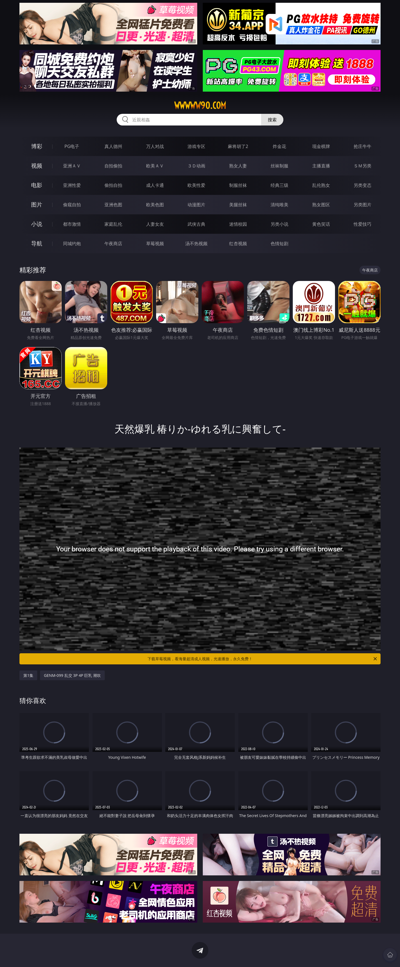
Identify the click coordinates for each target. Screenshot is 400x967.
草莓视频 (155, 243)
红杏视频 (238, 243)
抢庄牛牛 (362, 146)
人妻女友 (155, 224)
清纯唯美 (279, 205)
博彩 (36, 146)
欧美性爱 (196, 185)
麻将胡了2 (238, 146)
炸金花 (279, 146)
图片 (36, 204)
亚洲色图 (113, 205)
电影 (36, 185)
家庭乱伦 (113, 224)
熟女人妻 (238, 166)
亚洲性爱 (72, 185)
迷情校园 (238, 224)
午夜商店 (113, 243)
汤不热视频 (196, 243)
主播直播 (321, 166)
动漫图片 (196, 205)
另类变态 (362, 185)
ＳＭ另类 (362, 166)
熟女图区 (321, 205)
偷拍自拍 (113, 185)
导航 (36, 243)
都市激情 (72, 224)
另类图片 (362, 205)
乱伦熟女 (321, 185)
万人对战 (155, 146)
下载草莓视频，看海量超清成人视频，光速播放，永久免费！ (263, 658)
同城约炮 (72, 243)
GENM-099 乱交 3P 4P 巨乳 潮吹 (72, 675)
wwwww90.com (200, 105)
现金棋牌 (321, 146)
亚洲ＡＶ (72, 166)
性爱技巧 (362, 224)
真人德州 (113, 146)
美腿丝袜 (238, 205)
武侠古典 (196, 224)
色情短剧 (279, 243)
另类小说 (279, 224)
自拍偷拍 (113, 166)
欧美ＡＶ (155, 166)
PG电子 (71, 146)
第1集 (28, 675)
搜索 (272, 120)
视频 (36, 165)
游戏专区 (196, 146)
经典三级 (279, 185)
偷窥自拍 (72, 205)
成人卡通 (155, 185)
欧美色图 (155, 205)
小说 (36, 224)
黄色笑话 (321, 224)
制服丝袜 (238, 185)
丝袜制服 (279, 166)
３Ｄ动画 (196, 166)
